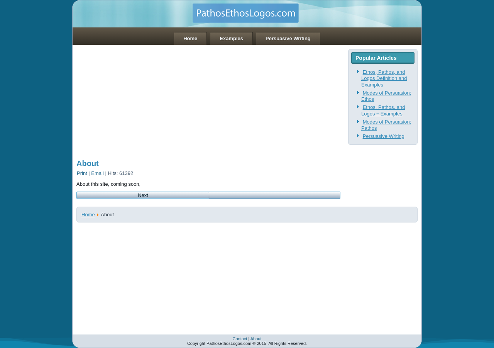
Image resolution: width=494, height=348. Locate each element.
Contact (239, 338)
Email (98, 173)
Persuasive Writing (288, 38)
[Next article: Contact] (143, 195)
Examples (231, 38)
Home (190, 38)
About (87, 163)
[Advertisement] (208, 99)
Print (82, 173)
